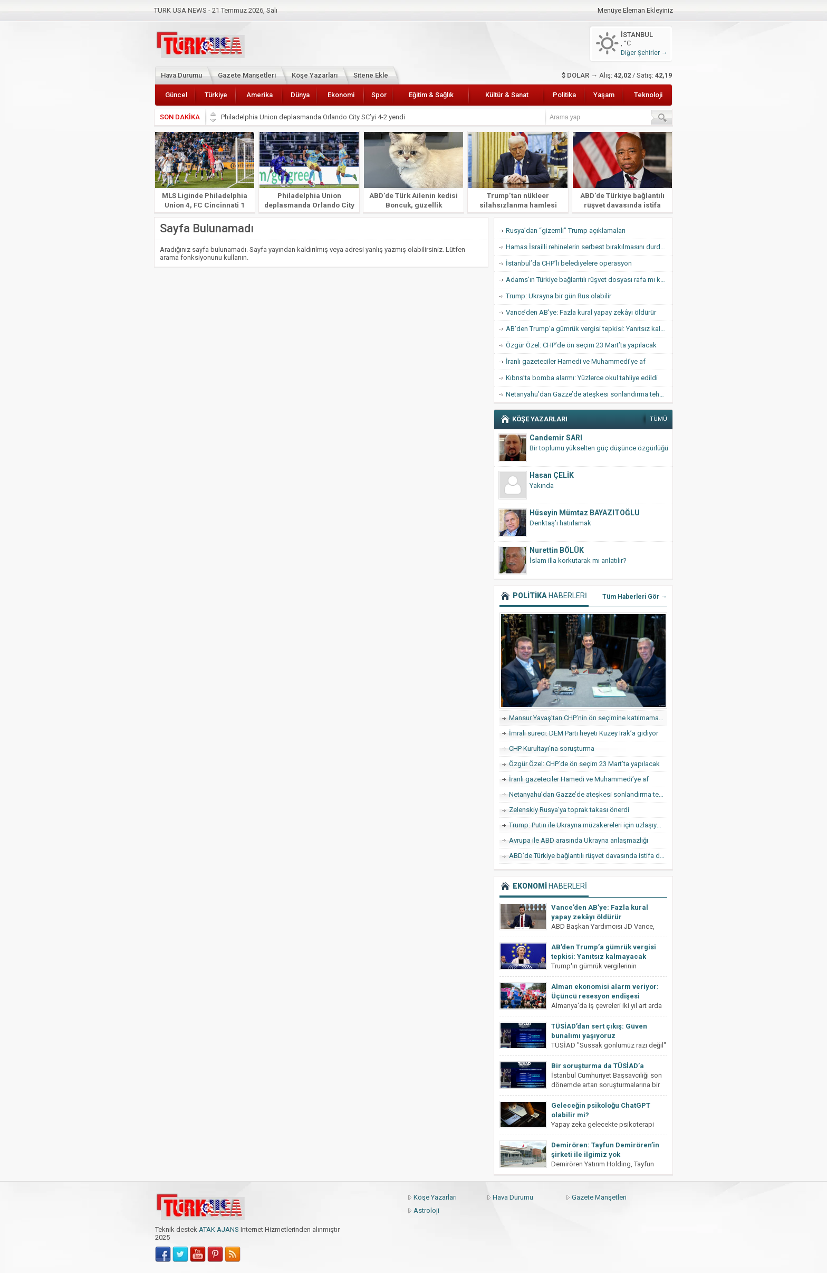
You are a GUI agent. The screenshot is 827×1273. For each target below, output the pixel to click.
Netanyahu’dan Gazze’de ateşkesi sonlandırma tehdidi (588, 394)
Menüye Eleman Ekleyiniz (635, 10)
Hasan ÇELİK (552, 475)
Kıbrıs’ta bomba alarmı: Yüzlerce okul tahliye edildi (582, 378)
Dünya (300, 95)
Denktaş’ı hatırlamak (560, 523)
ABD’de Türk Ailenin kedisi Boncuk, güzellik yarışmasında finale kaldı (413, 205)
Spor (379, 95)
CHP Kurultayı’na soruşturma (551, 748)
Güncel (176, 95)
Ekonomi (341, 95)
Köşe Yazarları (315, 75)
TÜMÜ (658, 419)
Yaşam (603, 95)
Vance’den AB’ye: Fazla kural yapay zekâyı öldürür (581, 312)
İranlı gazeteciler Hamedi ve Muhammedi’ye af (576, 361)
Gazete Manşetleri (247, 75)
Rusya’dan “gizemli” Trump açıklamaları (566, 230)
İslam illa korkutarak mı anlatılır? (578, 560)
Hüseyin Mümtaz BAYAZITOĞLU (585, 512)
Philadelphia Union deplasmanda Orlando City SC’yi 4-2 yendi (314, 117)
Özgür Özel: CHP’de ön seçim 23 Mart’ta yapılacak (581, 345)
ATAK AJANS (219, 1229)
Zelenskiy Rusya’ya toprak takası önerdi (569, 810)
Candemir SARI (556, 437)
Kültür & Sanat (506, 95)
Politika (564, 95)
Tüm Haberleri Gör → (634, 596)
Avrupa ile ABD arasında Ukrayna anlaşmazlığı (578, 840)
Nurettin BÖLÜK (557, 550)
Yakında (542, 485)
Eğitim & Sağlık (431, 95)
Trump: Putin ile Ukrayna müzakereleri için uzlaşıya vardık (588, 825)
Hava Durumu (181, 75)
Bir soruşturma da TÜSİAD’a (597, 1066)
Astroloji (426, 1210)
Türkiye (216, 95)
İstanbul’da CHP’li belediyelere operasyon (569, 263)
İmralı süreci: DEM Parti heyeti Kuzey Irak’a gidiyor (583, 733)
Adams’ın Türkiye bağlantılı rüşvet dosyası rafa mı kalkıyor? (589, 280)
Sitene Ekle (370, 75)
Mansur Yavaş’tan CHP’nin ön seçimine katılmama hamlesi (588, 718)
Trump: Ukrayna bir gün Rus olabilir (558, 296)
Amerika (259, 95)
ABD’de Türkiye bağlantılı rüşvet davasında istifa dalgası (622, 205)
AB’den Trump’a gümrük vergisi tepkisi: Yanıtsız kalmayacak (589, 329)
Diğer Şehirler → (644, 52)
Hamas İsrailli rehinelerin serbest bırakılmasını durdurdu (589, 247)
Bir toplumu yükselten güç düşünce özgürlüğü (599, 448)
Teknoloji (648, 95)
